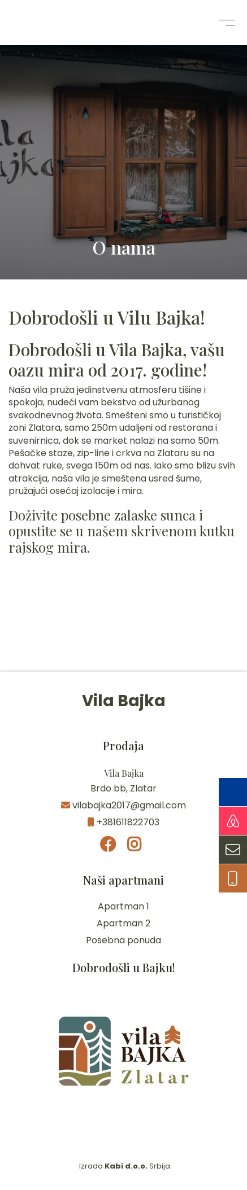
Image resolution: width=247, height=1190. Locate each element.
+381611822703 (123, 822)
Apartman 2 (123, 923)
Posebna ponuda (123, 940)
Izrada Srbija (123, 1166)
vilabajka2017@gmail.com (123, 805)
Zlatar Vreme (123, 629)
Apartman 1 (123, 906)
